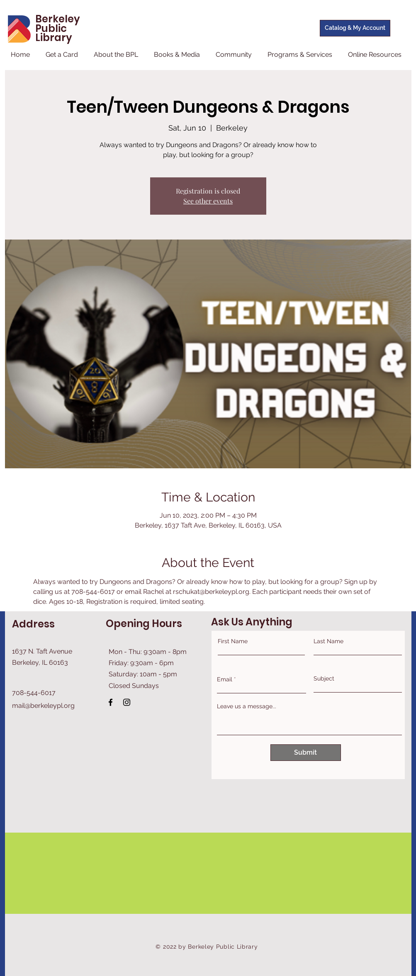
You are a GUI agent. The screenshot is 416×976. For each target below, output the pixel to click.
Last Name (328, 641)
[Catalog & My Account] (355, 28)
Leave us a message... (246, 706)
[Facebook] (110, 702)
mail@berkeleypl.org (43, 706)
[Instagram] (126, 702)
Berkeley (57, 19)
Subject (324, 678)
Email (224, 679)
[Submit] (305, 752)
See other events (208, 200)
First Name (233, 641)
